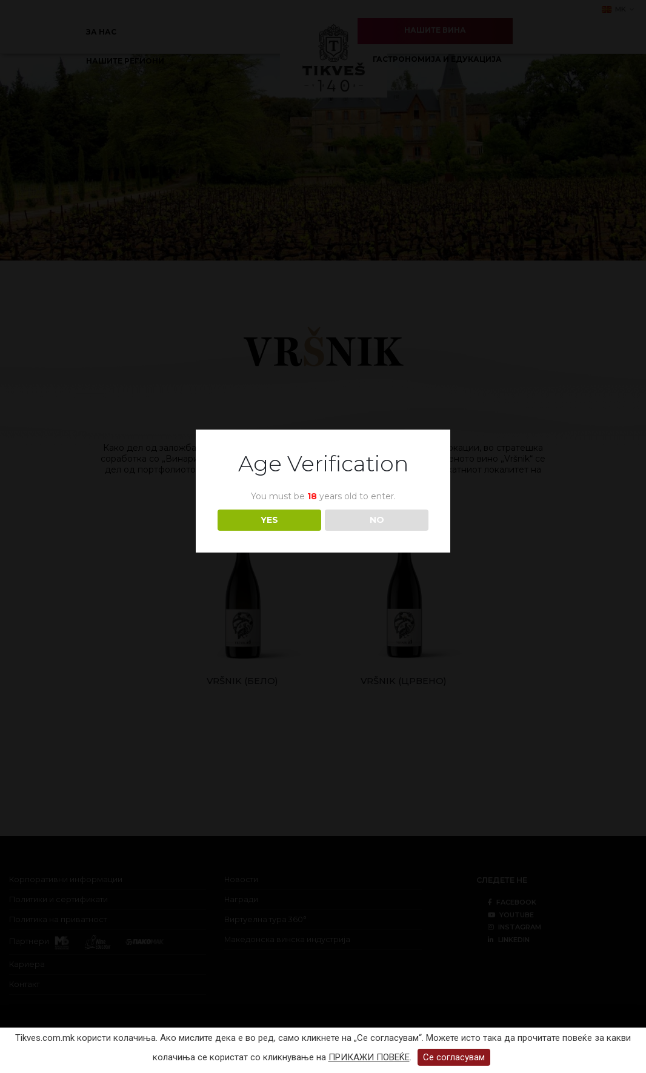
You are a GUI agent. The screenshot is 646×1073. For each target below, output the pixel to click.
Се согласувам (454, 1057)
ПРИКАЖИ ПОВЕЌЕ (369, 1057)
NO (377, 519)
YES (269, 519)
